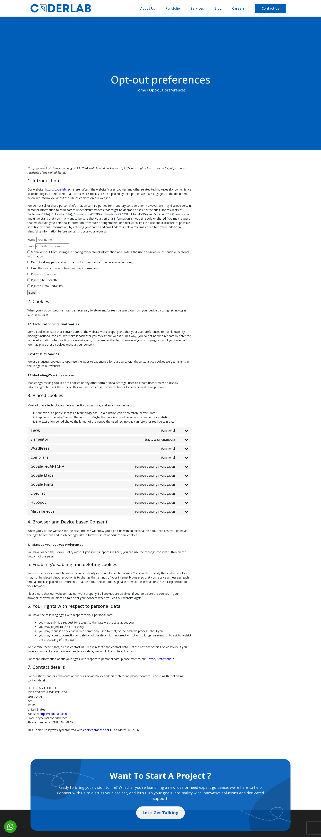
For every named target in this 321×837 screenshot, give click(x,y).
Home (140, 91)
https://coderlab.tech (58, 189)
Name (31, 239)
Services (197, 8)
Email (31, 246)
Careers (238, 8)
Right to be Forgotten (43, 280)
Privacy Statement (159, 659)
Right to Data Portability (45, 286)
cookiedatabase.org (96, 730)
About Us (147, 8)
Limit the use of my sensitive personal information (62, 268)
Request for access (41, 274)
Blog (218, 8)
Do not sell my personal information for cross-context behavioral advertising (79, 262)
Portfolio (173, 8)
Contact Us (270, 8)
